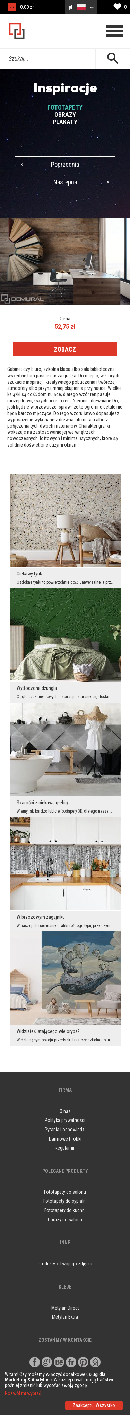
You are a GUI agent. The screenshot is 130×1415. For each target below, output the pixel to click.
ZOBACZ (65, 349)
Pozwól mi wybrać (23, 1393)
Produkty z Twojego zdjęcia (65, 1263)
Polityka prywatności (65, 1120)
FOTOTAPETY (65, 107)
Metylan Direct (65, 1308)
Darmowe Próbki (65, 1139)
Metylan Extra (65, 1317)
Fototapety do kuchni (65, 1210)
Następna (81, 182)
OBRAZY (65, 114)
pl (81, 7)
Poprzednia (50, 164)
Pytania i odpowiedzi (65, 1129)
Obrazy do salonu (65, 1219)
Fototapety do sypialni (65, 1201)
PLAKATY (65, 121)
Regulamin (65, 1148)
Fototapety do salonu (65, 1192)
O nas (65, 1111)
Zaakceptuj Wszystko (94, 1405)
